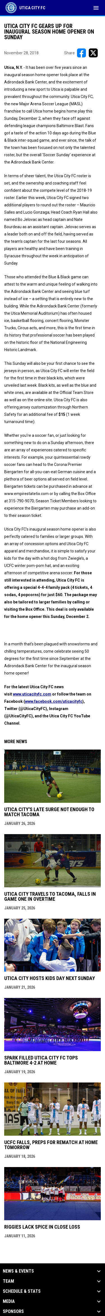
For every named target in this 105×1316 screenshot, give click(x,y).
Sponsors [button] (13, 1311)
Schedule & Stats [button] (22, 1291)
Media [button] (9, 1301)
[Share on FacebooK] (81, 52)
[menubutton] (96, 7)
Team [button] (8, 1281)
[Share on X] (93, 52)
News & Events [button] (18, 1271)
